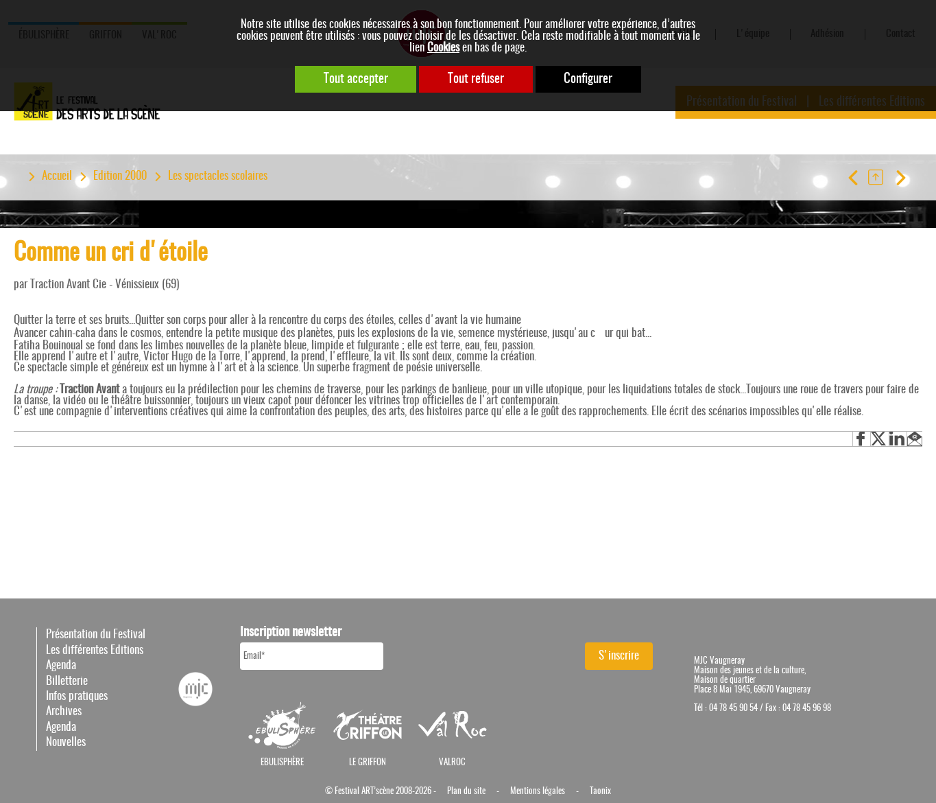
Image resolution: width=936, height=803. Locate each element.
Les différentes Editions (94, 650)
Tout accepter (355, 79)
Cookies (443, 48)
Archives (64, 711)
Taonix (600, 791)
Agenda (61, 665)
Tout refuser (476, 79)
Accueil (57, 176)
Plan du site (466, 791)
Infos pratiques (77, 696)
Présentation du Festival (95, 634)
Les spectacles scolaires (217, 176)
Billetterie (67, 681)
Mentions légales (537, 791)
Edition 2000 (120, 176)
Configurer (588, 79)
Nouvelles (66, 742)
